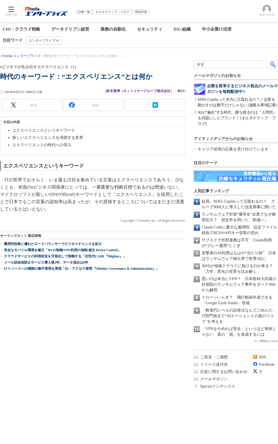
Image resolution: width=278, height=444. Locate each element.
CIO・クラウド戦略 (21, 29)
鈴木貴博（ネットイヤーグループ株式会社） (140, 91)
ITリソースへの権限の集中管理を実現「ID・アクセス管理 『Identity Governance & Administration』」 (81, 269)
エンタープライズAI (44, 40)
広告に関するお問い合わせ (223, 372)
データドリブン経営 (70, 29)
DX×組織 (182, 29)
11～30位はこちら (265, 340)
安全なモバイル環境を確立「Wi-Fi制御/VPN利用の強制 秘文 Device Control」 (62, 250)
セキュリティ (149, 29)
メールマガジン (214, 379)
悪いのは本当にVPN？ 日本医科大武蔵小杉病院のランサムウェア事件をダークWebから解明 (239, 284)
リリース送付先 (214, 364)
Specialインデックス (217, 386)
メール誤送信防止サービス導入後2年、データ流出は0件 (46, 262)
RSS (262, 357)
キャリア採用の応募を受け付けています (233, 149)
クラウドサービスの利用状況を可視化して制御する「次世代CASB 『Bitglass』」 (65, 256)
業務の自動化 (113, 29)
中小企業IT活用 (217, 29)
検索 (273, 64)
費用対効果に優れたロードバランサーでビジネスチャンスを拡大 (53, 244)
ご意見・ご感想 (214, 357)
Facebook (266, 364)
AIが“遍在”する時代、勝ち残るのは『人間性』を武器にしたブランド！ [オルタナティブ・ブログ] (237, 118)
